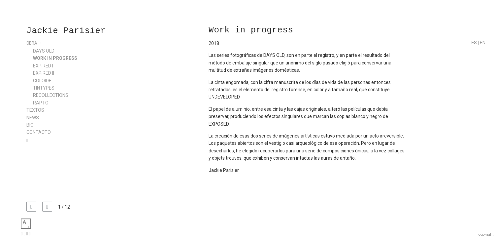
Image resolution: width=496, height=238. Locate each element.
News (32, 117)
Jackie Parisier (66, 31)
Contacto (38, 132)
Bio (30, 125)
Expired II (43, 73)
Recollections (50, 95)
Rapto (41, 102)
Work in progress (55, 58)
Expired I (43, 65)
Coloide (42, 80)
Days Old (43, 51)
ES (474, 42)
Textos (35, 110)
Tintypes (43, 88)
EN (482, 42)
